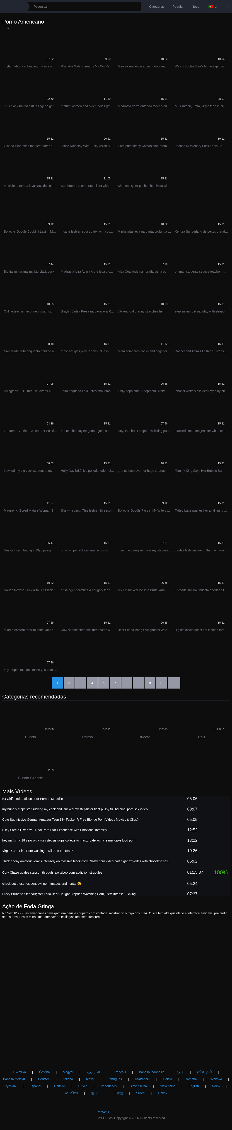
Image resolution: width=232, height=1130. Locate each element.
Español (35, 1086)
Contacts (103, 1112)
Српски (59, 1086)
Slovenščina (138, 1086)
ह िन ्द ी (204, 1072)
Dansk (162, 1093)
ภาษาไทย (71, 1093)
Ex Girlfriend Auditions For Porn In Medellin (32, 800)
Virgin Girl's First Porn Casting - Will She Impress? (37, 852)
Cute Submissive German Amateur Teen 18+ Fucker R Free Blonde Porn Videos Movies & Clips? (70, 821)
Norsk (216, 1086)
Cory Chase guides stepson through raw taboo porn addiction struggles (52, 874)
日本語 (118, 1093)
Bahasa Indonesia (151, 1072)
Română (191, 1079)
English (193, 1086)
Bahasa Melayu (14, 1079)
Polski (167, 1079)
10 (161, 683)
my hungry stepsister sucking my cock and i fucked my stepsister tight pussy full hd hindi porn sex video (75, 810)
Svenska (216, 1079)
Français (120, 1072)
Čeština (44, 1072)
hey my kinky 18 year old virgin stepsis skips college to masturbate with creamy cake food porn (68, 842)
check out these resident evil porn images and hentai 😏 (41, 885)
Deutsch (44, 1079)
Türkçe (82, 1086)
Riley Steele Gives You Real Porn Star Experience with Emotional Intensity (54, 831)
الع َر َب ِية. (94, 1072)
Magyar (68, 1072)
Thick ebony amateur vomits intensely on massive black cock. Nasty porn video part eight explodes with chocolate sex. (85, 862)
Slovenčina (168, 1086)
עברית (90, 1079)
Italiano (68, 1079)
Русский (11, 1086)
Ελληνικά (19, 1072)
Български (142, 1079)
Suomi (140, 1093)
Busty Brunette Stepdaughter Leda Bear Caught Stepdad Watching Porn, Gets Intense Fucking (69, 895)
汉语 (180, 1072)
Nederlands (109, 1086)
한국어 (96, 1093)
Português (114, 1079)
